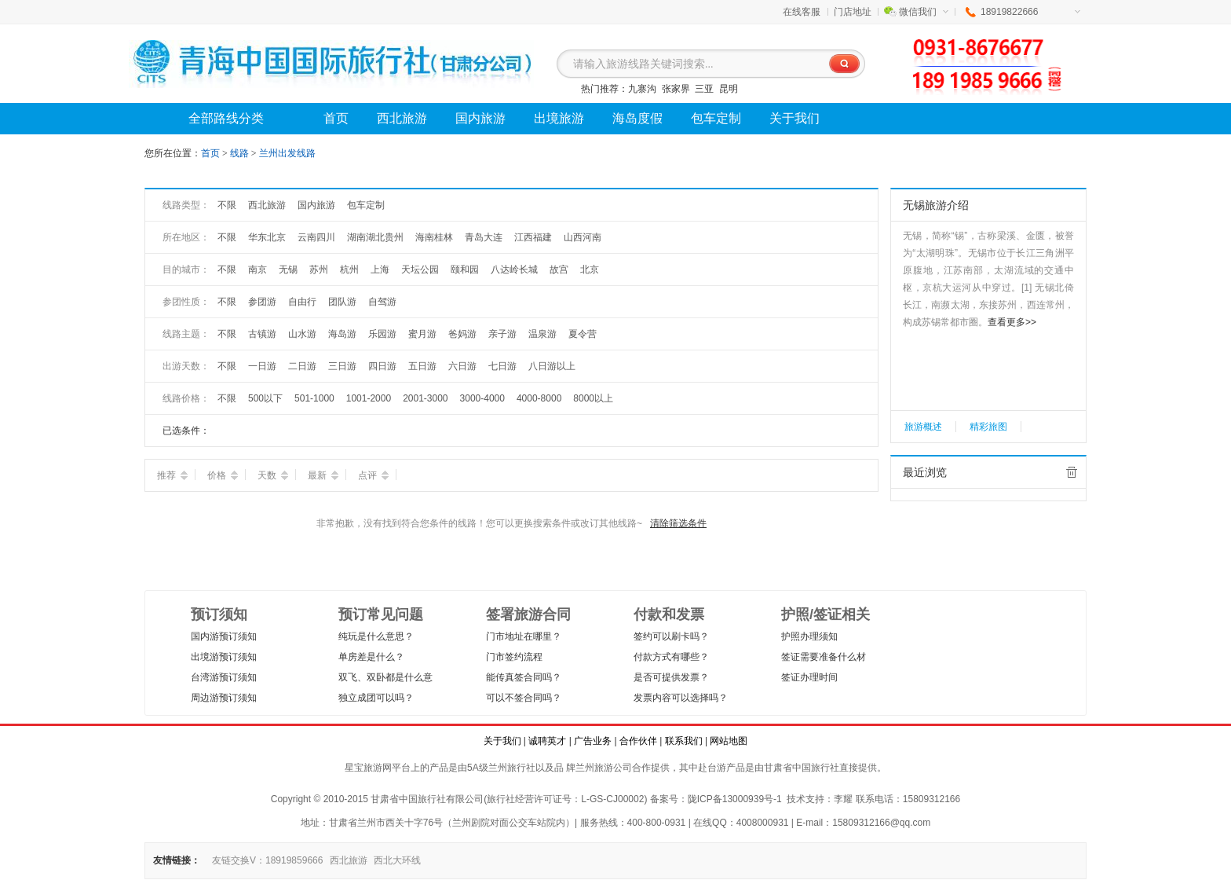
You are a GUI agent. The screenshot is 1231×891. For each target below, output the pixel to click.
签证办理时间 (809, 677)
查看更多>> (1012, 322)
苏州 (318, 269)
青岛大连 (483, 237)
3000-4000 (482, 398)
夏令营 (582, 333)
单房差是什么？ (371, 656)
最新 (323, 475)
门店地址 (852, 11)
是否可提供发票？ (671, 677)
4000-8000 (539, 398)
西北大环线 (397, 860)
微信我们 (923, 11)
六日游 (462, 366)
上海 (380, 269)
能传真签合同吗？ (523, 677)
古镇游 (262, 333)
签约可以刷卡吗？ (671, 636)
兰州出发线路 (287, 153)
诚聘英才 (547, 740)
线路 (240, 153)
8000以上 (593, 398)
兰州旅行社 (511, 767)
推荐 (172, 475)
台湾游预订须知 (224, 677)
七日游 (502, 366)
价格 (222, 475)
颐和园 (465, 269)
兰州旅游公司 (603, 767)
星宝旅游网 (368, 767)
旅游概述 (923, 426)
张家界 (676, 88)
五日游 (422, 366)
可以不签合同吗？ (523, 697)
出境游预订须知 (224, 656)
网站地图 (728, 740)
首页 (210, 153)
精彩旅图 (988, 426)
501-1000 (314, 398)
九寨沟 (642, 88)
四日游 (382, 366)
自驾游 (382, 301)
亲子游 (502, 333)
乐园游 (382, 333)
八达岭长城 (514, 269)
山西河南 (582, 237)
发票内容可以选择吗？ (681, 697)
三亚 (704, 88)
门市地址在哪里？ (523, 636)
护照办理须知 (809, 636)
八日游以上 (551, 366)
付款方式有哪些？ (671, 656)
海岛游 (342, 333)
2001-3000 (425, 398)
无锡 (288, 269)
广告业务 (593, 740)
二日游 (302, 366)
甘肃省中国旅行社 (801, 767)
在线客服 (801, 11)
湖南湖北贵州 (375, 237)
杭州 (349, 269)
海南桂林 (434, 237)
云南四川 (316, 237)
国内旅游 (316, 205)
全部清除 (1071, 472)
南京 (257, 269)
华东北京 (267, 237)
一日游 (262, 366)
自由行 (302, 301)
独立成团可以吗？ (376, 697)
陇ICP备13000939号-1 (735, 799)
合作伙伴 (638, 740)
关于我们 (502, 740)
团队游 (342, 301)
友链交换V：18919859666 (267, 860)
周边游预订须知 (224, 697)
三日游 (342, 366)
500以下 (265, 398)
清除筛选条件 (678, 523)
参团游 (262, 301)
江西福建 (533, 237)
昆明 (728, 88)
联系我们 (684, 740)
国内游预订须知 (224, 636)
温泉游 (542, 333)
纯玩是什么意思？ (376, 636)
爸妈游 (462, 333)
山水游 (302, 333)
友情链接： (176, 860)
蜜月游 (422, 333)
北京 (589, 269)
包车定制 (366, 205)
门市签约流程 (514, 656)
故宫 (559, 269)
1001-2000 (368, 398)
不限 (226, 205)
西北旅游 (267, 205)
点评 (373, 475)
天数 (273, 475)
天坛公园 (420, 269)
